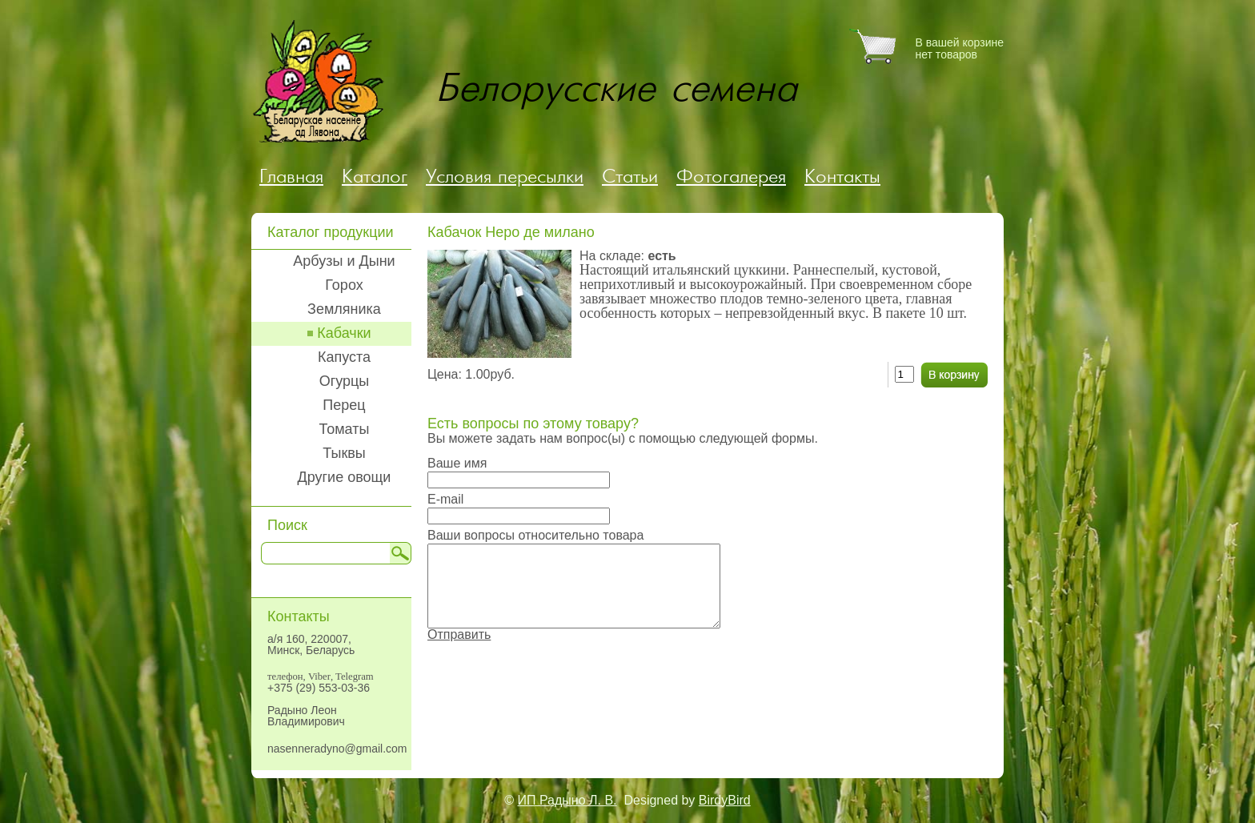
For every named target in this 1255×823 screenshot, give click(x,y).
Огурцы (344, 381)
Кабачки (344, 333)
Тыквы (344, 453)
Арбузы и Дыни (344, 261)
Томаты (344, 429)
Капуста (344, 357)
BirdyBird (725, 800)
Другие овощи (344, 477)
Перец (344, 405)
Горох (344, 285)
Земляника (344, 309)
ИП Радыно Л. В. (567, 800)
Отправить (459, 634)
